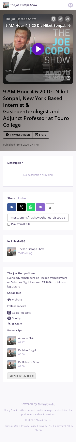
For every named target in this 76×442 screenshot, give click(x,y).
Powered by (38, 404)
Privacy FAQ (45, 426)
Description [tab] (15, 163)
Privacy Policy (28, 426)
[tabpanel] (38, 175)
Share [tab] (11, 198)
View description (18, 134)
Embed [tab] (23, 198)
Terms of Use (10, 426)
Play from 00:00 (18, 224)
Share (40, 134)
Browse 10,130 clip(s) (22, 375)
